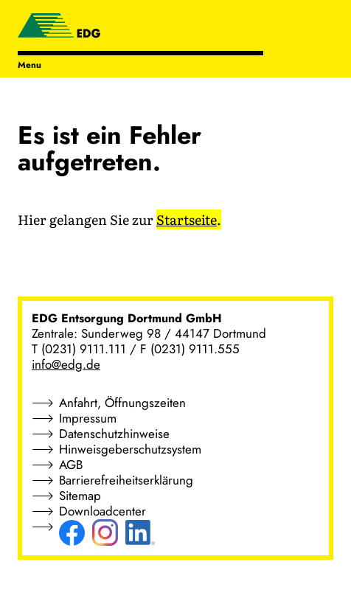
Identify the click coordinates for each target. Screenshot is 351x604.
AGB (71, 464)
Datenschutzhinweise (114, 433)
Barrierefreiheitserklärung (126, 480)
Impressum (88, 418)
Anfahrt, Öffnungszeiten (122, 403)
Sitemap (80, 495)
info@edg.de (66, 364)
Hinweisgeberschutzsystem (130, 449)
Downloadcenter (102, 511)
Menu (29, 65)
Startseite (186, 219)
